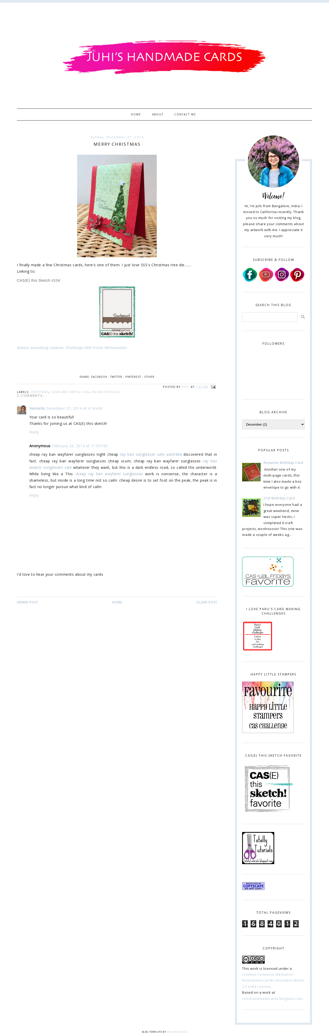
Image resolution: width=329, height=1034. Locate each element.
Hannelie (37, 408)
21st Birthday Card (279, 498)
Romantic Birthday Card (283, 462)
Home (136, 114)
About (157, 114)
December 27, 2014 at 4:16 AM (74, 408)
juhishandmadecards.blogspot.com (272, 998)
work (254, 968)
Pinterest (133, 377)
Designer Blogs (177, 1031)
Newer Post (27, 602)
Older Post (206, 602)
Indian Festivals (106, 392)
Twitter (116, 377)
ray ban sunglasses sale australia (151, 454)
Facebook (99, 377)
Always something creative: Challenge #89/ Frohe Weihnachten (72, 348)
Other (149, 377)
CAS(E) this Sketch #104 (38, 280)
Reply (34, 431)
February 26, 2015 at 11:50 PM (79, 445)
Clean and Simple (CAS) (69, 392)
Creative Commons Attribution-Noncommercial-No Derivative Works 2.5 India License (273, 980)
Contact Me (185, 114)
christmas (39, 392)
